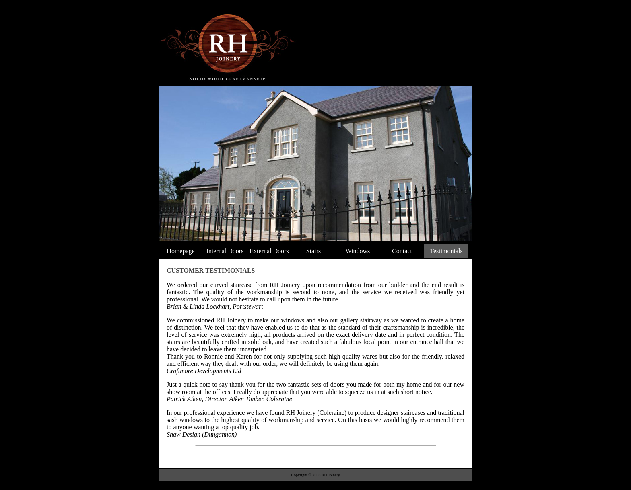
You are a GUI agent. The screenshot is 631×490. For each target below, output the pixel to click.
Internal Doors (225, 251)
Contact (402, 251)
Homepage (180, 251)
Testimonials (446, 251)
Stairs (313, 251)
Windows (358, 251)
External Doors (269, 251)
